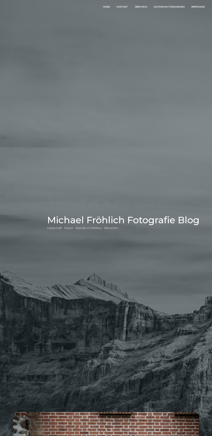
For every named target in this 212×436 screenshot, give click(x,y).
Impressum (198, 6)
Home (106, 6)
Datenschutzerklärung (169, 6)
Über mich (141, 6)
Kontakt (122, 6)
